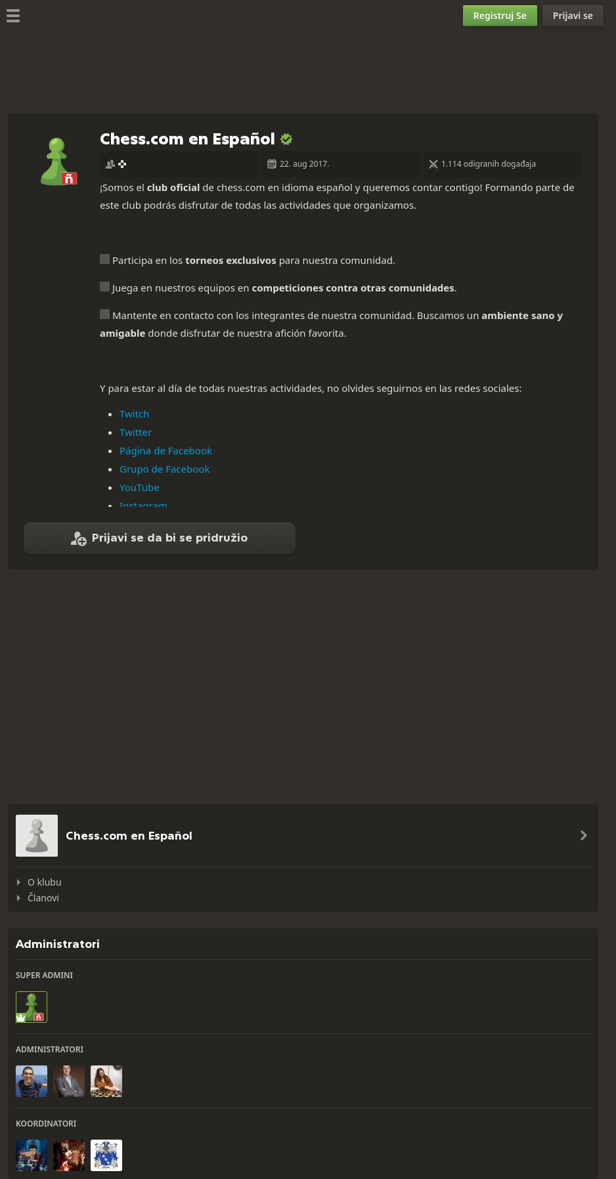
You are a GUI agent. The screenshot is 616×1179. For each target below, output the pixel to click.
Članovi (43, 897)
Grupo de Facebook (164, 468)
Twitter (136, 432)
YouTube (140, 487)
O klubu (45, 882)
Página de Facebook (166, 450)
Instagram (143, 505)
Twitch (135, 413)
